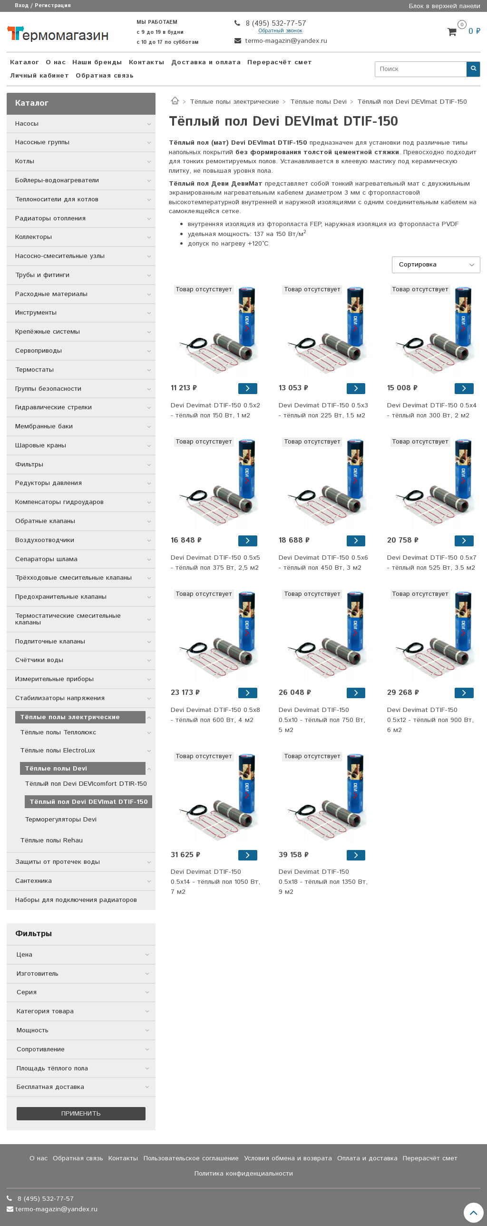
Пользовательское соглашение (191, 1158)
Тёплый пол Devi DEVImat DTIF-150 (88, 802)
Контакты (147, 62)
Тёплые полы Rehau (51, 840)
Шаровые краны (40, 445)
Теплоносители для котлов (56, 199)
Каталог (24, 62)
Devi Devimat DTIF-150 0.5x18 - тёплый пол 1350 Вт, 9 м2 (323, 882)
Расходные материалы (51, 294)
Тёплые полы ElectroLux (57, 750)
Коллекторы (33, 237)
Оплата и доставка (367, 1158)
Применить (81, 1113)
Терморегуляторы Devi (61, 819)
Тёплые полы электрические (234, 102)
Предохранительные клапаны (61, 597)
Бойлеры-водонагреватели (57, 180)
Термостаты (34, 370)
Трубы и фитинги (42, 275)
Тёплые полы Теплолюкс (58, 732)
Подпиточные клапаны (50, 641)
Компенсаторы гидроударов (59, 502)
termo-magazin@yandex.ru (285, 41)
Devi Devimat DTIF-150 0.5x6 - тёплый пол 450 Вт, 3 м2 (323, 563)
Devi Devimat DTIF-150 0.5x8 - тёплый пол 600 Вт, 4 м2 (215, 715)
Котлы (24, 161)
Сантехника (33, 881)
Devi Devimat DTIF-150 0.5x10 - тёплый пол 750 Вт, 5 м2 (322, 720)
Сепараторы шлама (46, 559)
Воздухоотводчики (44, 540)
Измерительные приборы (54, 679)
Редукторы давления (48, 483)
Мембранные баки (44, 426)
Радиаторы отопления (50, 218)
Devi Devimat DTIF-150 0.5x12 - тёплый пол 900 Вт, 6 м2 (430, 720)
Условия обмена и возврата (288, 1158)
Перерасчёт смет (279, 62)
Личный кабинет (39, 75)
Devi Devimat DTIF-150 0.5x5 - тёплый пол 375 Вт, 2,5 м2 (215, 563)
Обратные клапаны (45, 521)
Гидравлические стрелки (53, 407)
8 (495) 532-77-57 (275, 24)
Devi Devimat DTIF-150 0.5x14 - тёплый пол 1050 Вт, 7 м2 (215, 882)
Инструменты (36, 312)
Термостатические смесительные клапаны (68, 619)
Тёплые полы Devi (318, 102)
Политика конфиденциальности (244, 1173)
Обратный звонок (280, 31)
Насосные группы (42, 142)
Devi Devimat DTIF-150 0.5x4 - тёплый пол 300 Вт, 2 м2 (432, 410)
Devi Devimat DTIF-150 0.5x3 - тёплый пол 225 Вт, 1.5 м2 (323, 410)
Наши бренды (97, 62)
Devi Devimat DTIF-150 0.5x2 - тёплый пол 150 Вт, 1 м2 (215, 410)
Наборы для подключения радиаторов (76, 900)
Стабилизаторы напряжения (60, 698)
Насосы (27, 124)
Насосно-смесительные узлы (60, 256)
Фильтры (29, 464)
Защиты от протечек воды (57, 862)
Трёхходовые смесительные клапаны (73, 578)
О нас (56, 62)
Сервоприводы (38, 351)
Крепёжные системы (47, 331)
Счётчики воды (39, 660)
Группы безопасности (48, 389)
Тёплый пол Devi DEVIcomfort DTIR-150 (86, 784)
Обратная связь (105, 75)
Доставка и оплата (206, 62)
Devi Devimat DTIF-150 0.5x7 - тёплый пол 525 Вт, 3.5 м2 (432, 563)
